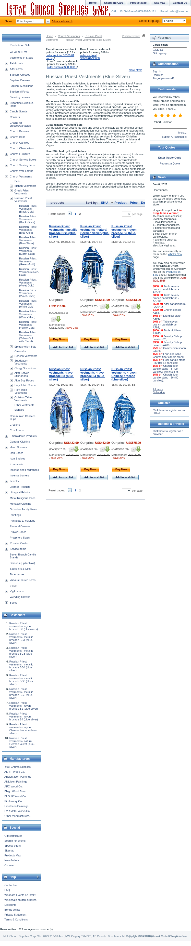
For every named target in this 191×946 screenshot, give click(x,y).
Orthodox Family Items (23, 509)
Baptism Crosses (20, 74)
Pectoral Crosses (20, 526)
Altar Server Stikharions (21, 374)
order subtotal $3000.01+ (62, 67)
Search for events (14, 840)
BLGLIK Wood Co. (15, 796)
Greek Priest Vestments (21, 192)
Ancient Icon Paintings (17, 776)
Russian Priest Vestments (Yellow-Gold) (27, 324)
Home (49, 36)
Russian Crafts (18, 543)
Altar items (16, 69)
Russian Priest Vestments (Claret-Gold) (27, 250)
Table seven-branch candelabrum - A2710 (166, 298)
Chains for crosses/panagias (20, 124)
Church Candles (19, 142)
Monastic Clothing (20, 503)
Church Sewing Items (23, 165)
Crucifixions (17, 430)
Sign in (157, 71)
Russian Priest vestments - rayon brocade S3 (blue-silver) (61, 374)
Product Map (138, 2)
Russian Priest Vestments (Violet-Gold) (27, 282)
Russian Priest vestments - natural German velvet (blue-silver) (94, 231)
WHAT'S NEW (18, 52)
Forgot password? (163, 78)
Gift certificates (13, 835)
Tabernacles (17, 574)
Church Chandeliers (22, 148)
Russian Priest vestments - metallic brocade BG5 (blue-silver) (21, 680)
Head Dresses (18, 447)
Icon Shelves (17, 458)
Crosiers (15, 424)
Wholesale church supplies (20, 899)
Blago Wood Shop (15, 791)
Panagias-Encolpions (22, 520)
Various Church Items (23, 580)
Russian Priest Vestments (23, 200)
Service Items (18, 548)
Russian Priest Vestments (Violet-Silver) (27, 293)
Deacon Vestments (25, 355)
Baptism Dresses (20, 80)
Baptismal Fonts (19, 91)
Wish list (158, 50)
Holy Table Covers (25, 385)
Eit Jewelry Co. (13, 801)
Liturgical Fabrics (20, 492)
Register (158, 74)
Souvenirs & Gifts (20, 568)
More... (182, 132)
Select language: (162, 21)
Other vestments (24, 405)
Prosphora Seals (20, 537)
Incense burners (19, 475)
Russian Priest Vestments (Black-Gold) (27, 208)
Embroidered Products (23, 435)
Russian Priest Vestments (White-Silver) (27, 314)
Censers (15, 117)
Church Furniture (20, 153)
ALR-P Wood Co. (14, 771)
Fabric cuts (16, 63)
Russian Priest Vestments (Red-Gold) (29, 272)
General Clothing (20, 441)
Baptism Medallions (21, 85)
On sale (9, 865)
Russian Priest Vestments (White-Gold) (27, 303)
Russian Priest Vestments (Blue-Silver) (27, 240)
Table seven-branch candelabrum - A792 (166, 324)
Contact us (10, 885)
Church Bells (17, 136)
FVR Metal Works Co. (17, 811)
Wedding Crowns (20, 596)
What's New (175, 254)
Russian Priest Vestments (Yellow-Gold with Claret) (27, 337)
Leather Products (20, 486)
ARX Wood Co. (13, 786)
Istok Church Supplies (17, 766)
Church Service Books (23, 159)
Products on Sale (20, 45)
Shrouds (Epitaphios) (22, 563)
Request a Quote (169, 163)
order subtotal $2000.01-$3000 (90, 57)
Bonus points (12, 909)
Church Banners (19, 131)
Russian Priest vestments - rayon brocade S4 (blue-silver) (93, 374)
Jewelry (14, 481)
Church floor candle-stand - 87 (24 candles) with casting (165, 368)
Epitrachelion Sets (25, 346)
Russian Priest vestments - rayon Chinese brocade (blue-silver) (124, 374)
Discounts (10, 904)
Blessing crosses (20, 97)
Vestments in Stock (21, 57)
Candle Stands (18, 111)
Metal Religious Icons (23, 498)
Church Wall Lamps (21, 170)
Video (13, 585)
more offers (135, 69)
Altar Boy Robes (24, 380)
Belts (17, 181)
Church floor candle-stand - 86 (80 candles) (165, 377)
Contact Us (180, 2)
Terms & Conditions (16, 919)
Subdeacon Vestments (21, 362)
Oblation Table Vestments (23, 399)
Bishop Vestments (25, 185)
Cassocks (20, 351)
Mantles (19, 409)
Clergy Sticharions (25, 368)
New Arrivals (11, 860)
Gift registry (160, 53)
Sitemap (9, 850)
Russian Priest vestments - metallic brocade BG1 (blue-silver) (21, 638)
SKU (104, 202)
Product (120, 202)
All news (158, 389)
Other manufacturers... (17, 815)
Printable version (131, 36)
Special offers (12, 845)
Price (134, 202)
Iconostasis (16, 464)
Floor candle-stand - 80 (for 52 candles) (169, 361)
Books (13, 602)
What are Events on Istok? (20, 894)
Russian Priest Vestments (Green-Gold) (27, 261)
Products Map (12, 855)
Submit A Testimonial (174, 136)
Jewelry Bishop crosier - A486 (167, 344)
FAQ (7, 890)
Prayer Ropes (18, 531)
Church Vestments (69, 36)
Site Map (159, 2)
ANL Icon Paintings (15, 781)
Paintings (15, 515)
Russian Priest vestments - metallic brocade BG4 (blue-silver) (21, 666)
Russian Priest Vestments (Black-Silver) (27, 219)
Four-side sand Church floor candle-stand (168, 355)
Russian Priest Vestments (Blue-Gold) (27, 229)
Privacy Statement (15, 914)
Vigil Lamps (17, 591)
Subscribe (159, 392)
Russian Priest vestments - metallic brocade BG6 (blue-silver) (63, 231)
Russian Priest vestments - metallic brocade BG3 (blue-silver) (21, 652)
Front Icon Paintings (16, 806)
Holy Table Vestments (20, 391)
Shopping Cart (113, 2)
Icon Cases (16, 452)
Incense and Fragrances (24, 469)
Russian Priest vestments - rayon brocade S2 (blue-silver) (124, 231)
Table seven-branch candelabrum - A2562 (166, 289)
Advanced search (62, 21)
